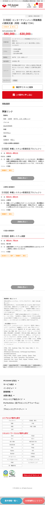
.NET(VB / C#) (33, 441)
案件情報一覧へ (11, 501)
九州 (12, 429)
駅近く (13, 140)
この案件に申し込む (22, 95)
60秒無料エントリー (33, 501)
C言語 (15, 80)
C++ (12, 438)
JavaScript (12, 444)
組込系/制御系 (7, 126)
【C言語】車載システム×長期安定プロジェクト (21, 149)
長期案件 (6, 140)
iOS (33, 450)
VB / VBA (12, 441)
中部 (33, 423)
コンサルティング (33, 462)
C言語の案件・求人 (26, 365)
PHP (33, 444)
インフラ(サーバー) (12, 459)
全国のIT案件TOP (13, 365)
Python (12, 450)
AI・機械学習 (12, 465)
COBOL (33, 456)
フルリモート (12, 420)
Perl (12, 447)
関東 (12, 423)
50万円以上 (7, 133)
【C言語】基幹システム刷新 (13, 236)
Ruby (32, 447)
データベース (12, 456)
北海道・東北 (32, 420)
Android (12, 453)
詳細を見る (22, 178)
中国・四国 (33, 426)
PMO (12, 462)
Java (12, 435)
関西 (4, 119)
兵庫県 (10, 119)
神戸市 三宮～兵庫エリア (22, 119)
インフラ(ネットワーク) (33, 459)
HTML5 (33, 453)
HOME (5, 365)
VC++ (32, 438)
